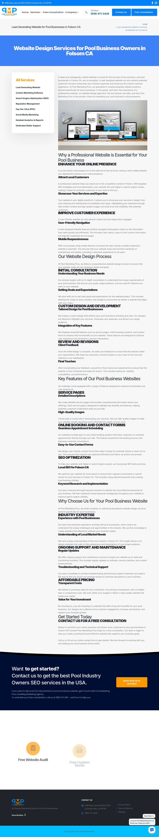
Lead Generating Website (28, 87)
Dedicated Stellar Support (28, 125)
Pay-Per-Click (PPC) (25, 109)
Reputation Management (28, 103)
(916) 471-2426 (91, 813)
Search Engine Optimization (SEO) (32, 98)
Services (35, 12)
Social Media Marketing (27, 114)
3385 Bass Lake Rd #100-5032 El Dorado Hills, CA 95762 (28, 3)
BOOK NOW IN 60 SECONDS (131, 682)
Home (25, 12)
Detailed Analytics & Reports (29, 120)
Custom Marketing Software (29, 93)
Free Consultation (53, 12)
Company (71, 12)
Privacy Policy (124, 805)
